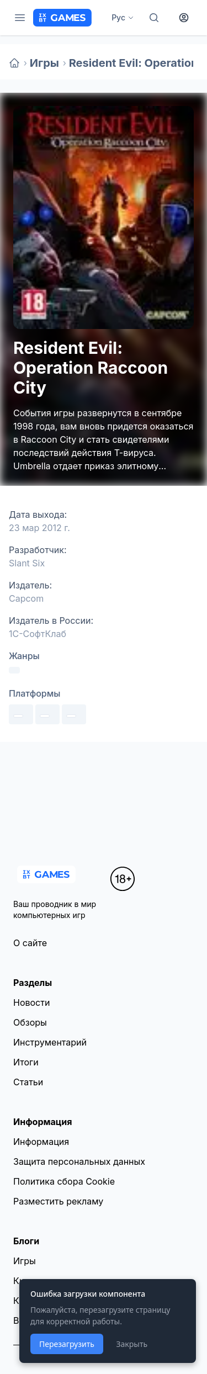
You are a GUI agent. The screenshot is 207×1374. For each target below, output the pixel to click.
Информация (41, 1141)
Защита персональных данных (79, 1161)
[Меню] (20, 18)
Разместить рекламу (58, 1201)
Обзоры (30, 1022)
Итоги (26, 1062)
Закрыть (131, 1344)
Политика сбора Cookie (64, 1181)
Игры (44, 63)
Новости (31, 1002)
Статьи (28, 1081)
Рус (123, 17)
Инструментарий (50, 1042)
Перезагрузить (66, 1344)
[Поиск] (154, 18)
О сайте (30, 942)
